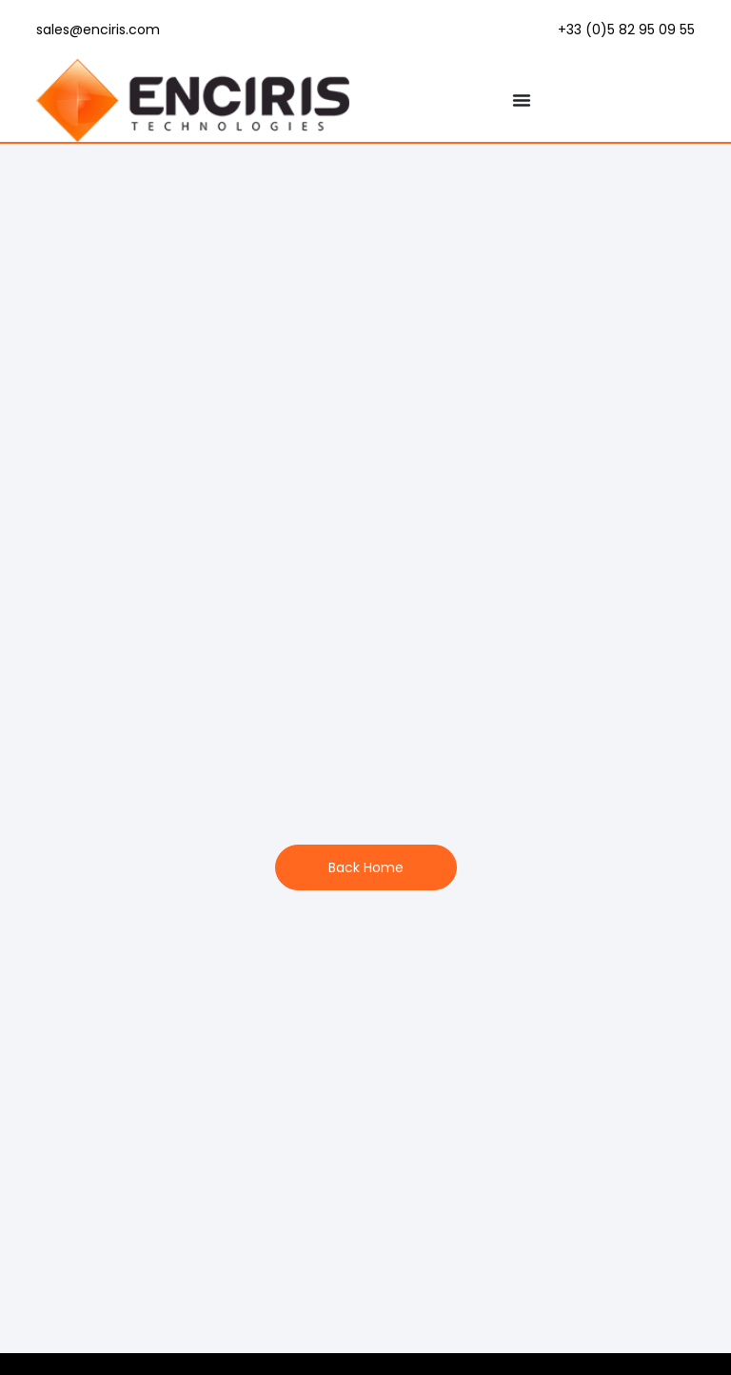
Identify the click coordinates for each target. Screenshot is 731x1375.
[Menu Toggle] (521, 100)
